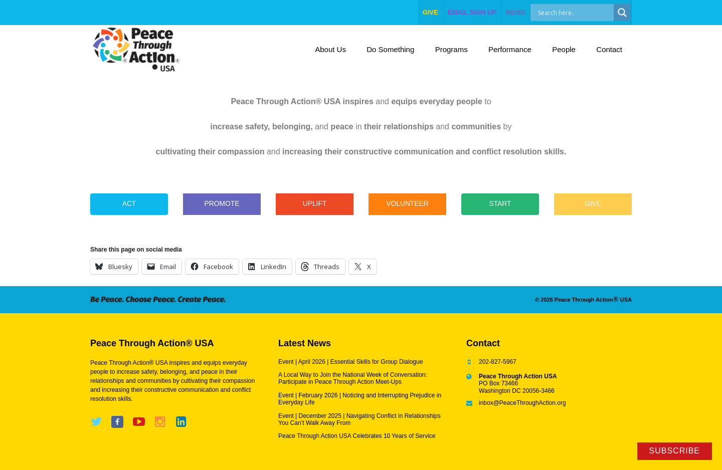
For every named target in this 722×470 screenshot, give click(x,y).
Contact (609, 49)
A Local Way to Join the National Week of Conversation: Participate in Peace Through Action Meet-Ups (352, 378)
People (564, 49)
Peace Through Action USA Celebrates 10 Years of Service (356, 435)
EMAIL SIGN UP (472, 12)
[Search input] (583, 12)
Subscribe (674, 450)
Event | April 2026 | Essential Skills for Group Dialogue (350, 361)
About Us (330, 49)
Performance (509, 49)
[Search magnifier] (622, 12)
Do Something (390, 49)
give (430, 12)
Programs (451, 49)
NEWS (515, 12)
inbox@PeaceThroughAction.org (522, 402)
